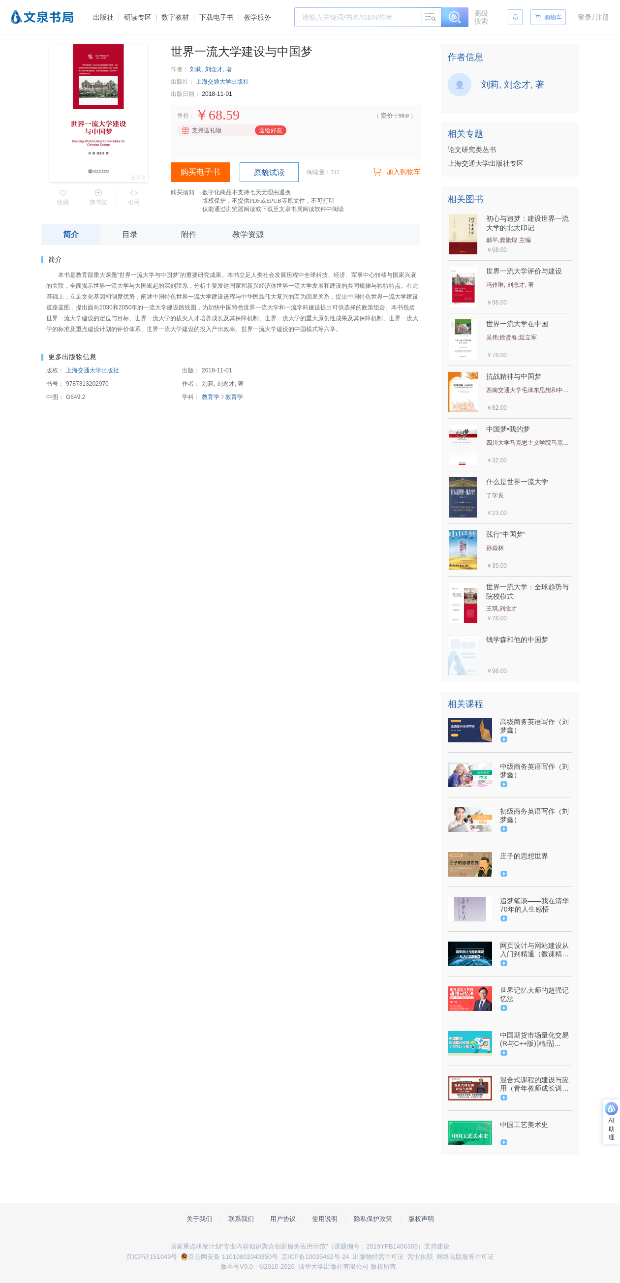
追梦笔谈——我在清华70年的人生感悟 (534, 905)
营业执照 (420, 1256)
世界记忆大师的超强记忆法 (534, 994)
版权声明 (421, 1218)
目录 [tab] (130, 234)
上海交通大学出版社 (222, 81)
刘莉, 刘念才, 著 (211, 69)
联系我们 (241, 1218)
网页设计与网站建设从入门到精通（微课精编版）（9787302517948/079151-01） (535, 950)
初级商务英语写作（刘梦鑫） (534, 815)
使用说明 (325, 1218)
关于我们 (199, 1218)
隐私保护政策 (373, 1218)
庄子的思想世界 (524, 856)
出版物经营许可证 (378, 1256)
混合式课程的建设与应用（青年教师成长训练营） (534, 1084)
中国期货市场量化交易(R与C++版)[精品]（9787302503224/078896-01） (535, 1039)
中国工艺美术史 (524, 1125)
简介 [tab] (71, 234)
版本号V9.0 (236, 1266)
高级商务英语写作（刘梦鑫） (534, 726)
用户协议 (283, 1218)
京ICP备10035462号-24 (315, 1256)
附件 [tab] (189, 234)
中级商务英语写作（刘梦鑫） (534, 771)
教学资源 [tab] (248, 234)
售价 (183, 115)
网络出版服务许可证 (465, 1256)
